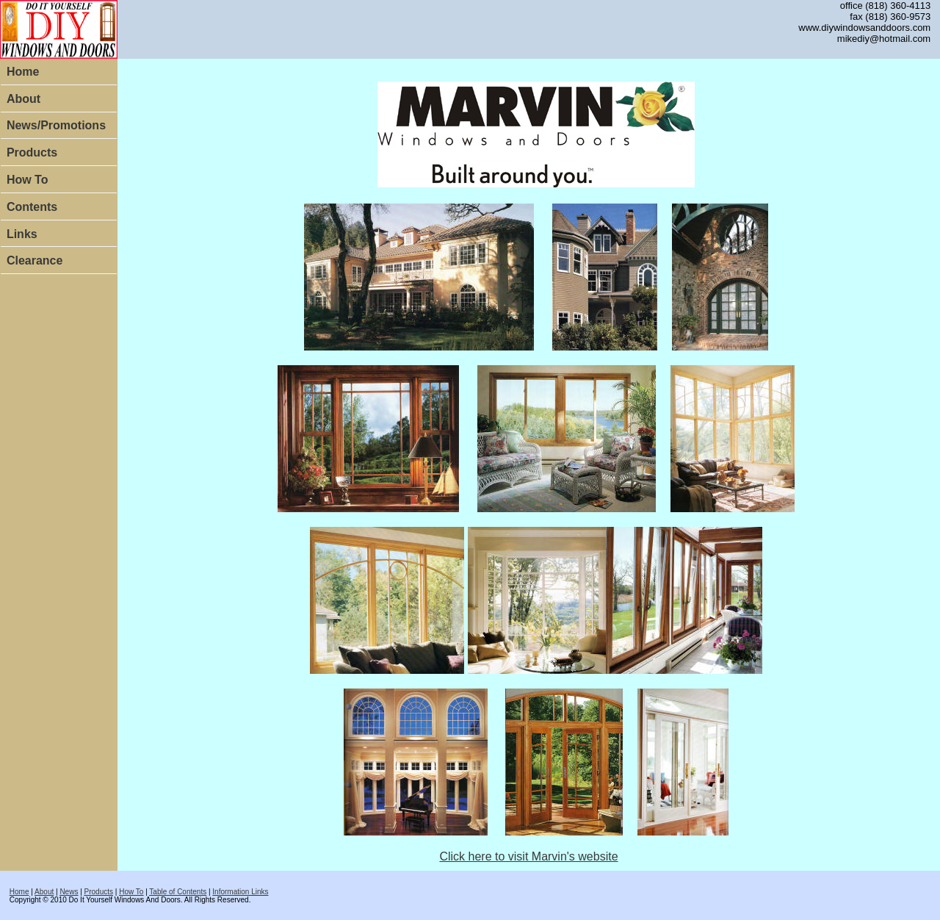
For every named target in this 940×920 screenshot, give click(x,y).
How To (27, 179)
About (23, 99)
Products (32, 152)
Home (23, 71)
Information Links (240, 892)
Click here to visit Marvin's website (528, 856)
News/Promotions (56, 125)
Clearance (35, 260)
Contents (32, 207)
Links (22, 234)
